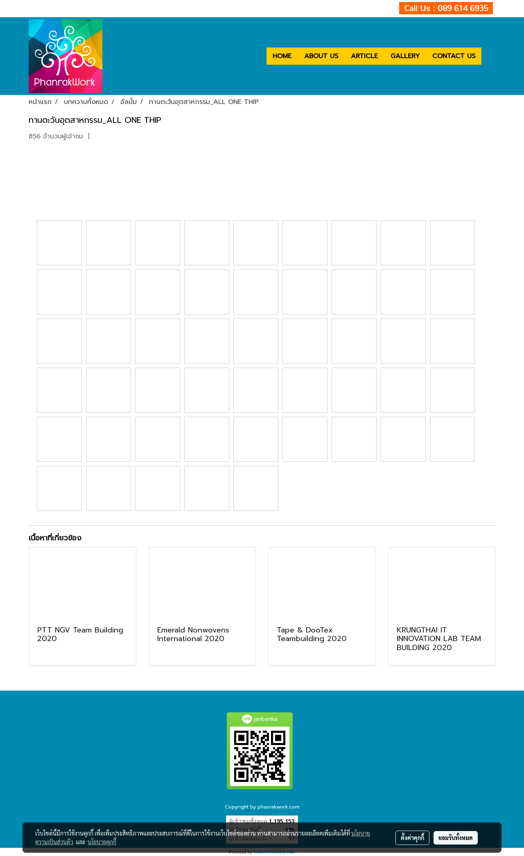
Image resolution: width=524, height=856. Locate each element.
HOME (282, 56)
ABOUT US (321, 56)
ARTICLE (364, 56)
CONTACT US (453, 56)
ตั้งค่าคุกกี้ (412, 837)
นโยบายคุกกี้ (102, 841)
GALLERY (405, 56)
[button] (489, 56)
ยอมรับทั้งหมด (455, 837)
